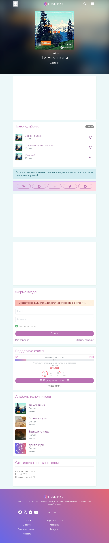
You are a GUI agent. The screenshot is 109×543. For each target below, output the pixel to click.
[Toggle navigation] (92, 3)
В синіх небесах (33, 136)
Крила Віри (36, 445)
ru (49, 512)
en (60, 512)
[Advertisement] (54, 98)
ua (54, 512)
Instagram (54, 525)
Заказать (26, 534)
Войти (54, 333)
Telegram (54, 529)
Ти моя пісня (37, 405)
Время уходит (38, 418)
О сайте (27, 525)
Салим (54, 62)
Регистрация (22, 340)
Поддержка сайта (26, 529)
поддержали (54, 386)
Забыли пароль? (85, 340)
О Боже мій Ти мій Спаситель (40, 146)
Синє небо (30, 155)
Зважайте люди (39, 431)
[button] (69, 45)
